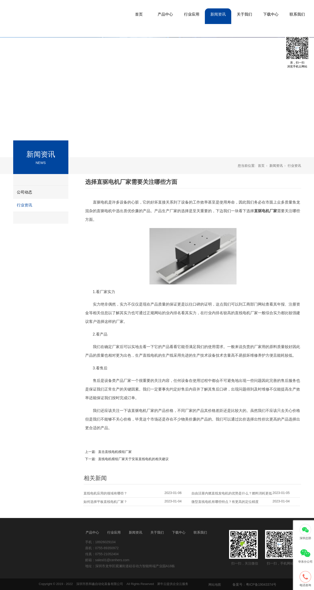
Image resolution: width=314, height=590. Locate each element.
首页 (139, 14)
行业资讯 (24, 205)
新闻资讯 (218, 14)
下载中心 (270, 14)
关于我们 (244, 14)
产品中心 (165, 14)
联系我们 (297, 14)
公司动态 (24, 192)
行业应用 (191, 14)
